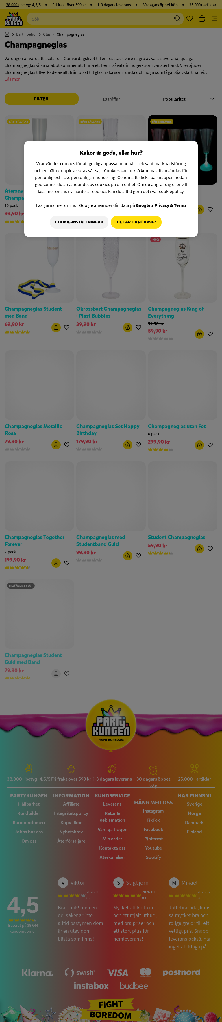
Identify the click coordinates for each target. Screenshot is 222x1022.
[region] (111, 189)
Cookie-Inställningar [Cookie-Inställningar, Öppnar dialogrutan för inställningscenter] (78, 222)
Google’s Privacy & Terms (161, 205)
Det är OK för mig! (136, 222)
